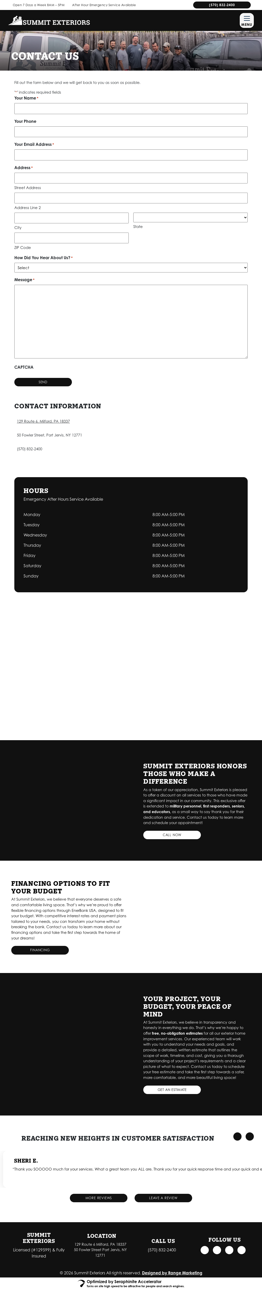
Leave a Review (163, 1198)
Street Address (27, 187)
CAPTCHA (24, 367)
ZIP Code (22, 247)
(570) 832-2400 (222, 5)
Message (24, 280)
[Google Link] (229, 1250)
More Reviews (98, 1198)
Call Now (172, 835)
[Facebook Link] (204, 1250)
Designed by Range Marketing (172, 1272)
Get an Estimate (172, 1090)
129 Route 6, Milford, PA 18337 (43, 421)
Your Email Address (34, 144)
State (138, 226)
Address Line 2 (27, 207)
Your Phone (25, 121)
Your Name (26, 98)
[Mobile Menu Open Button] (247, 20)
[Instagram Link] (217, 1250)
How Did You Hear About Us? (43, 258)
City (17, 227)
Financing (40, 950)
